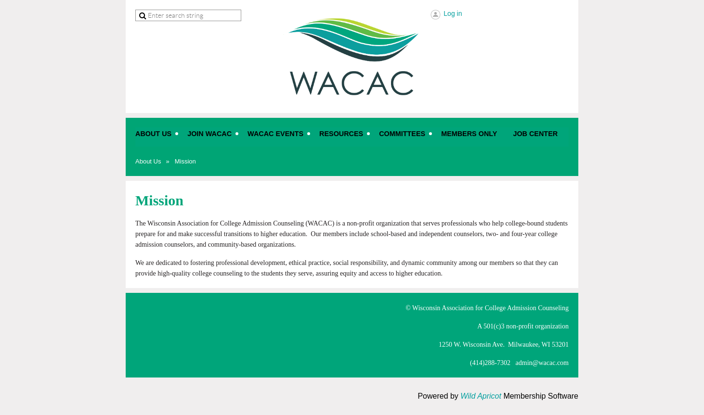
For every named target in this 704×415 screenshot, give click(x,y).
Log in (452, 13)
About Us (148, 161)
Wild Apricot (480, 396)
